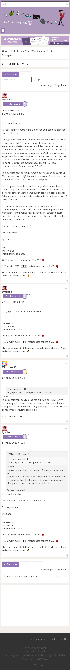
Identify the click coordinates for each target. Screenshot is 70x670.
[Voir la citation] (25, 389)
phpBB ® (41, 647)
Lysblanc (7, 99)
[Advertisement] (35, 605)
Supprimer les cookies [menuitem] (46, 639)
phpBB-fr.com (41, 659)
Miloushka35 (9, 367)
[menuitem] (28, 651)
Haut (66, 639)
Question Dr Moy (15, 63)
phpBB (24, 655)
